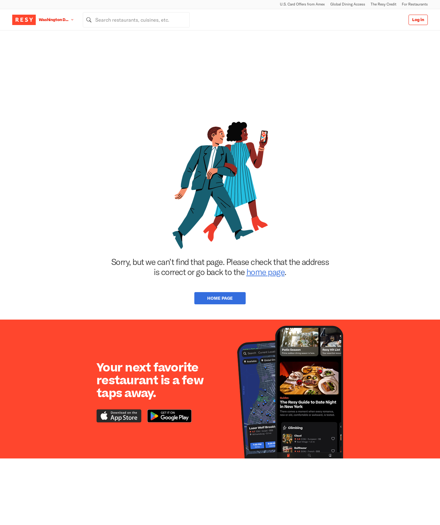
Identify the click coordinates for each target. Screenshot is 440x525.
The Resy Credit (383, 4)
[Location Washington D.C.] (61, 19)
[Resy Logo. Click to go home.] (24, 20)
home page (265, 271)
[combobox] (136, 19)
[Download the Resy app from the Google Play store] (169, 415)
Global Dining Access (347, 4)
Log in (418, 20)
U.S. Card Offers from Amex (302, 4)
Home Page (220, 298)
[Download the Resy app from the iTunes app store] (119, 415)
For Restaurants (415, 4)
